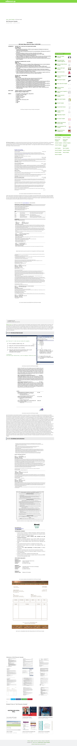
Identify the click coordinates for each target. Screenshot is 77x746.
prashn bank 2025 (42, 744)
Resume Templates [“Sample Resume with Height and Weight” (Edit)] (47, 742)
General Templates (9, 718)
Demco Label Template (61, 99)
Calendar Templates (58, 142)
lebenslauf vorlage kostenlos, (36, 744)
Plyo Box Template (60, 103)
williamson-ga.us (9, 324)
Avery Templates (58, 137)
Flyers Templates (66, 148)
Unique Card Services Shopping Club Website (30, 731)
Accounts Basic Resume (61, 106)
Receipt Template (58, 152)
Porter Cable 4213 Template (62, 83)
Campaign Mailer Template (27, 717)
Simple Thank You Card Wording (43, 731)
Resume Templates (58, 154)
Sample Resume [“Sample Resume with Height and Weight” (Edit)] (40, 742)
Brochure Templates (66, 137)
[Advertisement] (38, 11)
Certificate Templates (67, 142)
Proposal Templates (66, 150)
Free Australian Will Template (11, 717)
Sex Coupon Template (61, 118)
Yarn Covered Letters (61, 71)
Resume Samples (66, 152)
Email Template (58, 148)
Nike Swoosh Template (61, 79)
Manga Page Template (61, 114)
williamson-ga (12, 1)
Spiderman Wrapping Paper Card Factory (45, 717)
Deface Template (9, 731)
